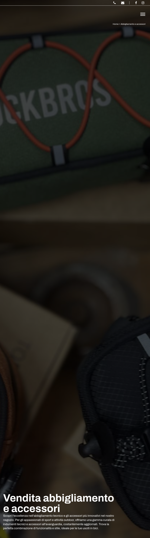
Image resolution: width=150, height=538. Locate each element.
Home (116, 24)
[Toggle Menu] (142, 14)
